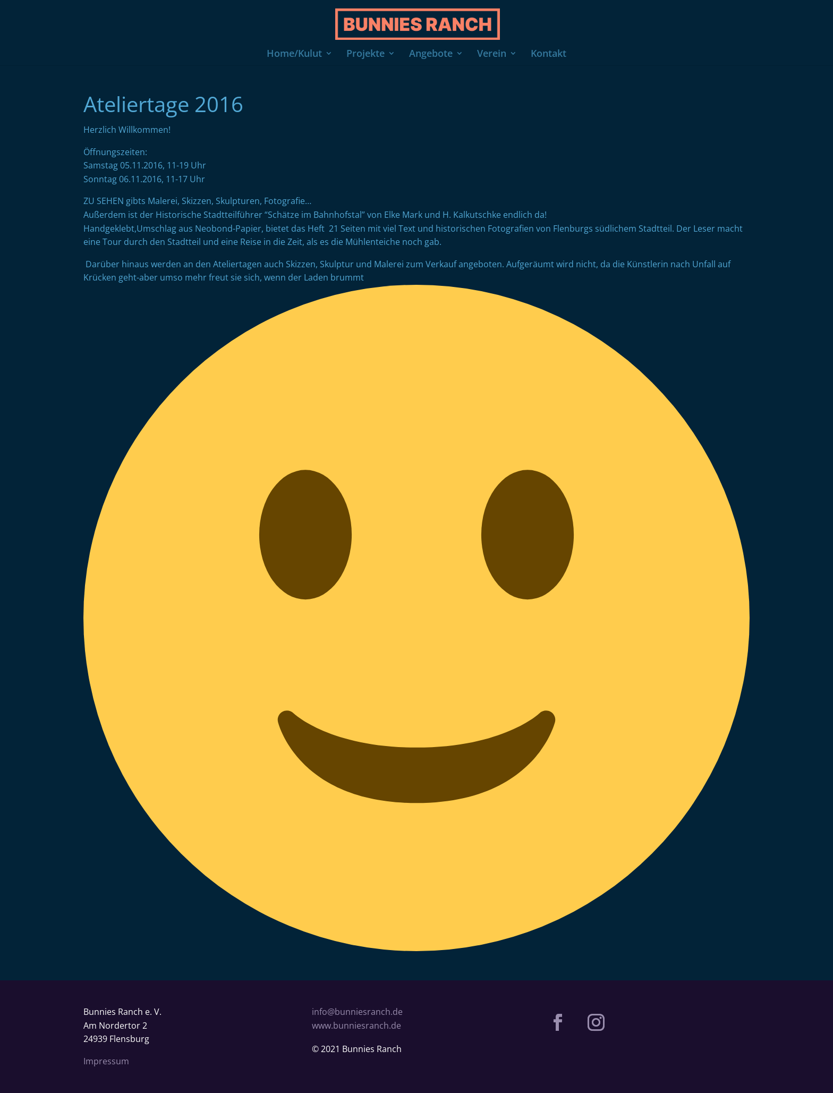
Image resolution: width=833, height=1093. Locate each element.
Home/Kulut (294, 54)
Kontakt (548, 54)
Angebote (431, 54)
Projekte (365, 54)
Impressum (106, 1061)
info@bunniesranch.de (357, 1012)
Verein (491, 54)
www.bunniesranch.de (356, 1025)
